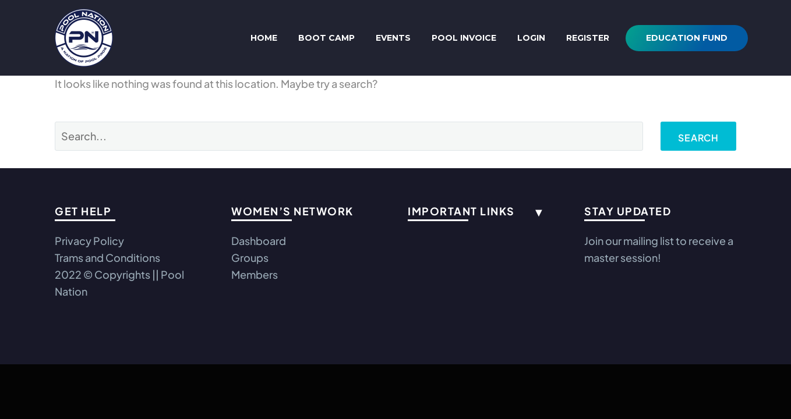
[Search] (349, 136)
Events (393, 38)
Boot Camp (326, 38)
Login (531, 38)
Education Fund (687, 38)
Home (263, 38)
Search (698, 138)
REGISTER (587, 38)
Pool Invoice (464, 38)
